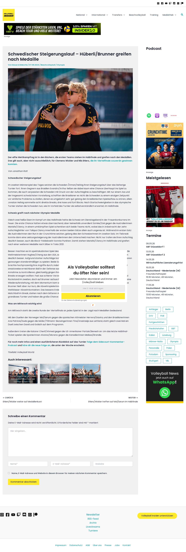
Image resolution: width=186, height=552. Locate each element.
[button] (91, 270)
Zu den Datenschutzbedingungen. (74, 300)
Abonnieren (93, 296)
